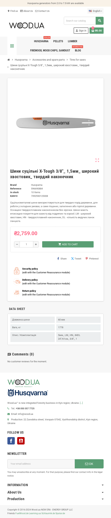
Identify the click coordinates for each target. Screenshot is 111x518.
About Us (26, 11)
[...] (81, 403)
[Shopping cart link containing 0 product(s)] (97, 30)
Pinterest (92, 258)
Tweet (76, 258)
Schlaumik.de (48, 513)
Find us (12, 11)
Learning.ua (35, 513)
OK (89, 464)
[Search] (83, 21)
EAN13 (13, 196)
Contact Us (42, 11)
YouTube (21, 440)
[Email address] (41, 463)
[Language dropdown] (95, 11)
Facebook (11, 440)
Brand (13, 185)
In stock (14, 192)
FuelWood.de (21, 513)
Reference (15, 188)
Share (62, 258)
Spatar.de (60, 513)
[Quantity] (26, 244)
